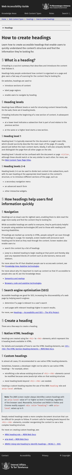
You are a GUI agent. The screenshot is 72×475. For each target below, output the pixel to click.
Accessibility (25, 455)
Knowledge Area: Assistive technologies (22, 266)
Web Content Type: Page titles (18, 160)
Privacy (45, 455)
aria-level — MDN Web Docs (17, 439)
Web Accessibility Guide (15, 6)
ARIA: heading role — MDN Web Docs (20, 434)
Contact (5, 455)
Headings (29, 19)
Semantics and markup (15, 278)
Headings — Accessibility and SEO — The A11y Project (36, 312)
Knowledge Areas (9, 13)
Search (66, 13)
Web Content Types (33, 13)
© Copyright (65, 455)
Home (4, 19)
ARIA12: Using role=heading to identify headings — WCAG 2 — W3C (33, 444)
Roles (51, 13)
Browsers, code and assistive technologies (23, 283)
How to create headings (45, 19)
